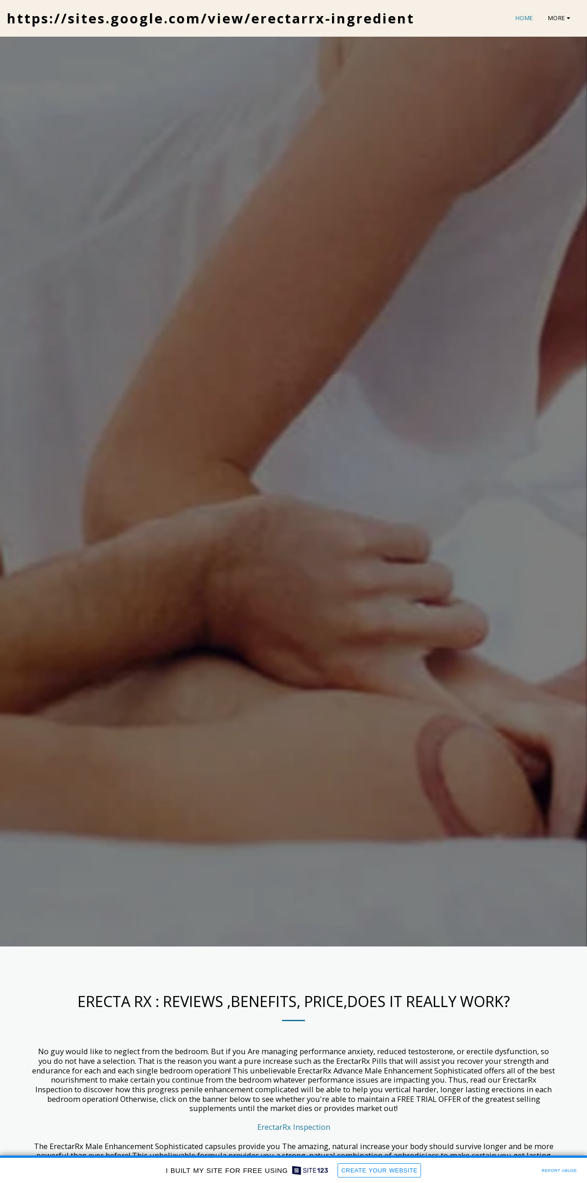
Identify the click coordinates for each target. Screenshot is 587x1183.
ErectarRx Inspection (293, 1127)
